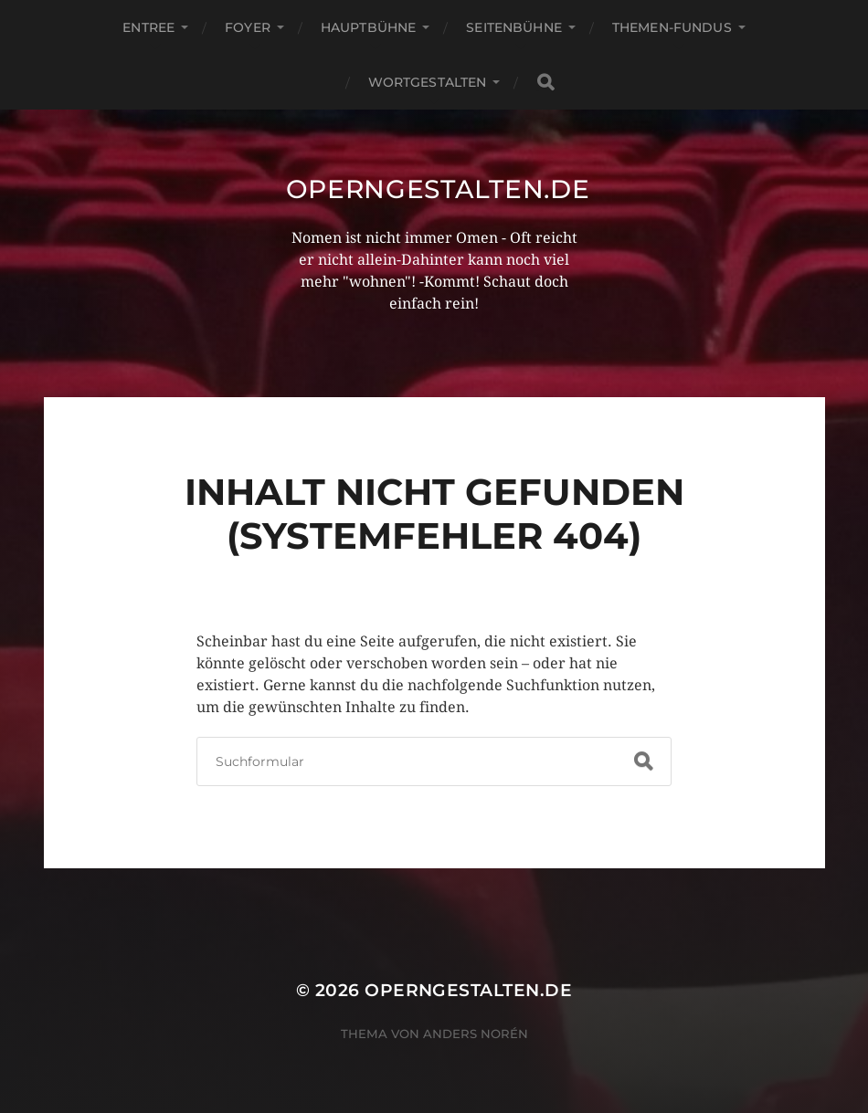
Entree (148, 27)
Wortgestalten (427, 82)
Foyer (247, 27)
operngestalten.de (438, 189)
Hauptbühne (368, 27)
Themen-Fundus (672, 27)
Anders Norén (475, 1033)
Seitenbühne (514, 27)
